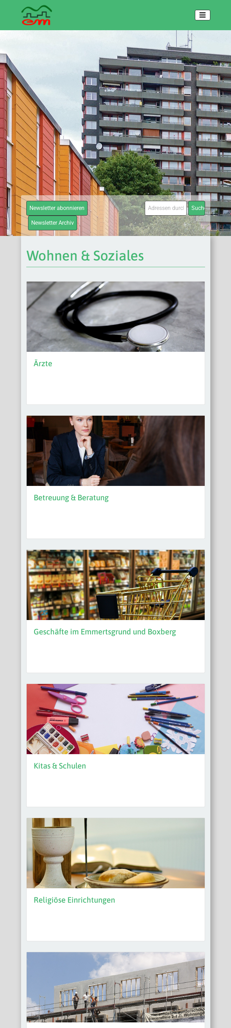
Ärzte (43, 363)
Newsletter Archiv (52, 222)
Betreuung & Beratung (71, 497)
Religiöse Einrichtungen (74, 899)
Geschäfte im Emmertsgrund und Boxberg (105, 631)
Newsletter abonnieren (56, 208)
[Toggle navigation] (202, 15)
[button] (12, 1015)
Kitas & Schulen (60, 765)
